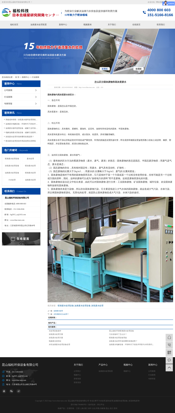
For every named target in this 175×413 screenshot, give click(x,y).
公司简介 (77, 371)
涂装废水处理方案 (56, 334)
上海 (82, 408)
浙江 (86, 408)
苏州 (115, 408)
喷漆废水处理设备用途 (118, 338)
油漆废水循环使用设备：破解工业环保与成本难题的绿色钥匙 (22, 128)
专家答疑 (8, 104)
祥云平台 (100, 405)
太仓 (94, 408)
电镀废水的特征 (55, 341)
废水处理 (30, 159)
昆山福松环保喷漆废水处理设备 (121, 331)
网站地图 (159, 2)
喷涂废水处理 (30, 166)
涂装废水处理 (97, 305)
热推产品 (61, 408)
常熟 (98, 408)
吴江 (111, 408)
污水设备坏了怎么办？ (118, 334)
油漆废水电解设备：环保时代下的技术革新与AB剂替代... (131, 344)
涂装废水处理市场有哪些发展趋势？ (20, 137)
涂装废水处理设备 (12, 166)
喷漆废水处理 (30, 173)
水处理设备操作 (55, 331)
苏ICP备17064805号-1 (79, 405)
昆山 (107, 408)
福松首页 (14, 24)
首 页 (17, 77)
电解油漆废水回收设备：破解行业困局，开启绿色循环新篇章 (22, 132)
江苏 (78, 408)
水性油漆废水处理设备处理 (59, 344)
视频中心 (77, 375)
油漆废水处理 (30, 180)
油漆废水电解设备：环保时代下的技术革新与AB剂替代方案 (22, 124)
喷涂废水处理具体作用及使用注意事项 (21, 141)
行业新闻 (35, 77)
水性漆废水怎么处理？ (61, 314)
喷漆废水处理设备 (12, 159)
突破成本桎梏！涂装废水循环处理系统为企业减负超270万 (22, 120)
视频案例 (87, 24)
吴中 (90, 408)
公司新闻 (8, 90)
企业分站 (151, 2)
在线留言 (136, 24)
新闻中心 (63, 24)
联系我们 (161, 24)
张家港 (102, 408)
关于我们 (112, 24)
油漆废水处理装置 (38, 24)
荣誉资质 (77, 379)
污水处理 (12, 180)
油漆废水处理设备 (12, 173)
